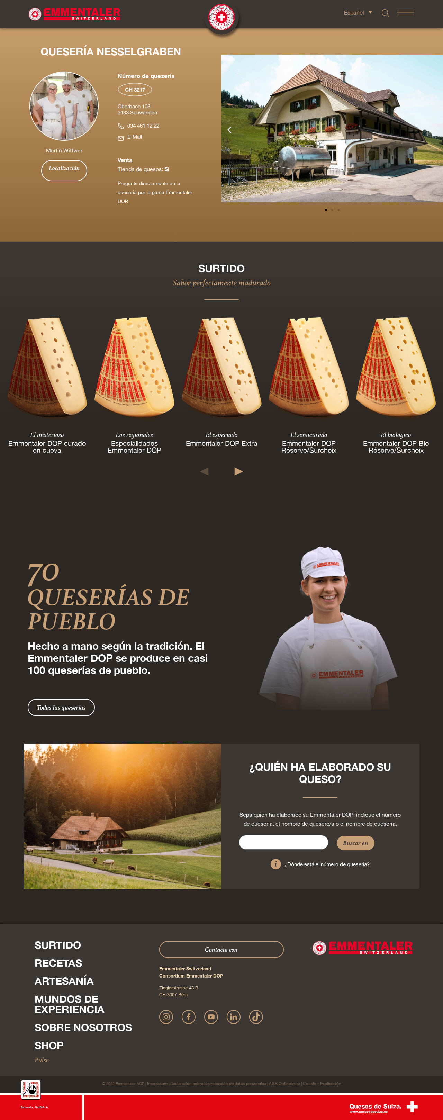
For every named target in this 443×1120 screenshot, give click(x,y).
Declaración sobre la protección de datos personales (218, 1083)
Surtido (58, 945)
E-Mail (134, 137)
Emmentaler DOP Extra (221, 443)
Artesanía (64, 981)
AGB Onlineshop (284, 1083)
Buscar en (355, 843)
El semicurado (308, 434)
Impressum (157, 1083)
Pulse (42, 1060)
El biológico (396, 434)
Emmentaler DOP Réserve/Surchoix (308, 446)
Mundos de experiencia (70, 1004)
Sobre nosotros (83, 1027)
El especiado (222, 434)
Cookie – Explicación (322, 1083)
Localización (64, 168)
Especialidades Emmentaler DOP (134, 446)
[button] (229, 130)
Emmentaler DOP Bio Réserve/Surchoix (396, 446)
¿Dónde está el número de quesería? (327, 864)
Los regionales (134, 434)
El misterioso (47, 434)
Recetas (58, 963)
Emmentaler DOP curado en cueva (47, 446)
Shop (49, 1045)
